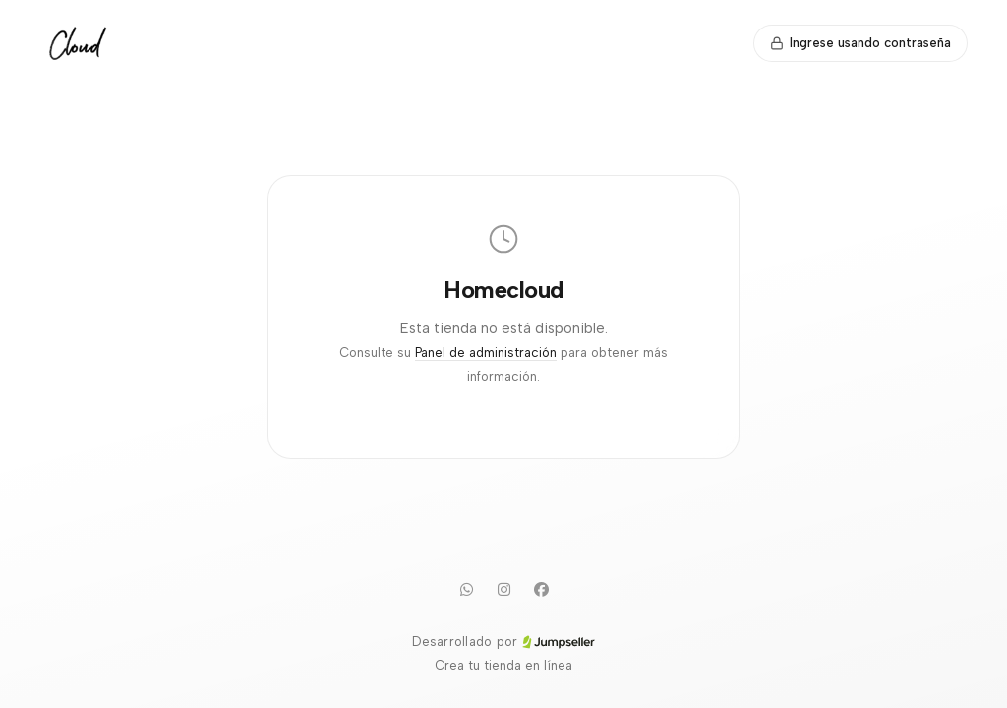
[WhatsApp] (466, 589)
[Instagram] (503, 589)
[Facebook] (541, 589)
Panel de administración (486, 352)
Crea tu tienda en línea (503, 665)
